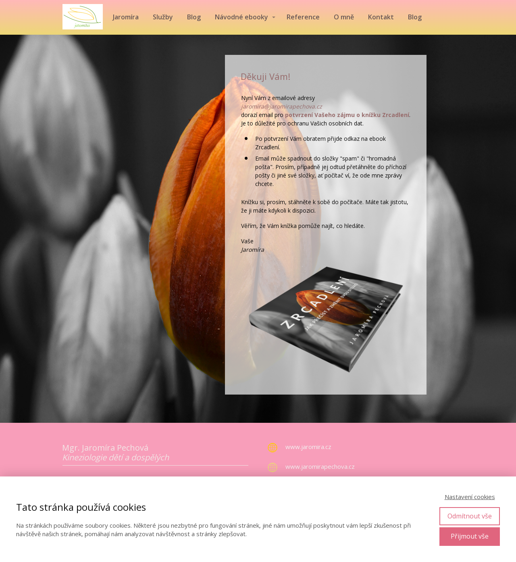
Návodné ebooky (241, 17)
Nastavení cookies (470, 497)
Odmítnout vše (469, 516)
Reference (303, 17)
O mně (344, 17)
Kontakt (381, 17)
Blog (194, 17)
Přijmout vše (470, 536)
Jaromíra (126, 17)
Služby (163, 17)
